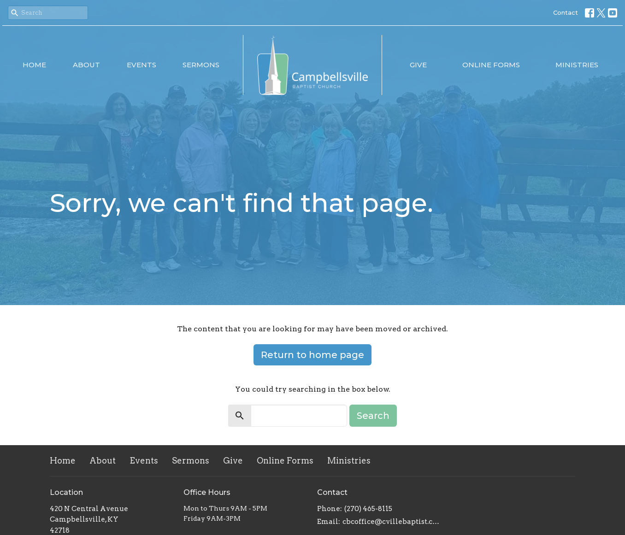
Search (373, 415)
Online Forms (491, 64)
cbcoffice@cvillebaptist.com (392, 521)
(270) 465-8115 (368, 509)
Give (418, 64)
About (86, 64)
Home (34, 64)
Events (141, 64)
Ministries (576, 64)
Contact (565, 12)
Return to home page (312, 354)
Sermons (201, 64)
